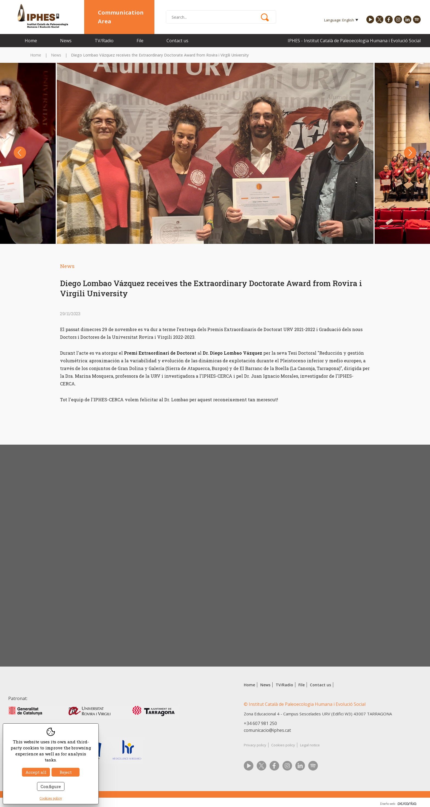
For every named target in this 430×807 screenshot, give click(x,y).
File (140, 41)
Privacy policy (255, 745)
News (66, 41)
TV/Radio (104, 41)
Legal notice (310, 745)
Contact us (177, 41)
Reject (66, 772)
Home (31, 41)
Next (410, 152)
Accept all (36, 772)
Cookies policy (283, 745)
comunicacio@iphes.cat (267, 730)
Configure (51, 786)
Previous (20, 152)
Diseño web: (398, 804)
